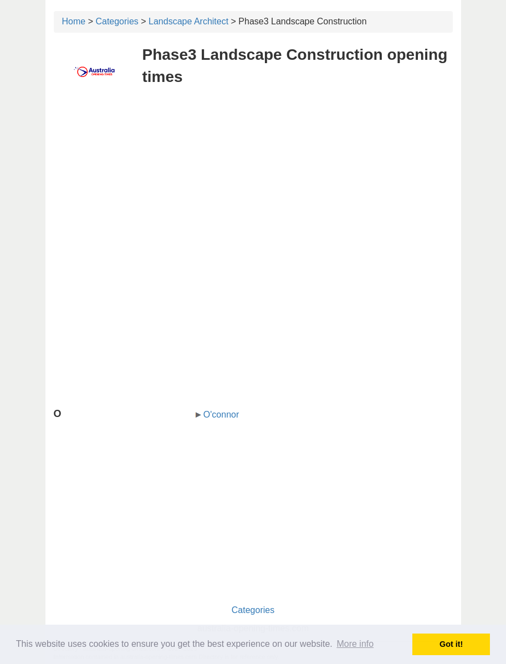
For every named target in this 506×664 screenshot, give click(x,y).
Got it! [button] (451, 644)
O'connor (221, 414)
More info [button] (355, 643)
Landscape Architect (188, 21)
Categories (116, 21)
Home (74, 21)
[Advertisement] (253, 176)
